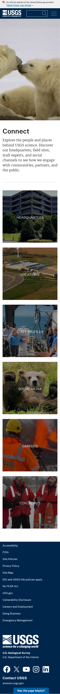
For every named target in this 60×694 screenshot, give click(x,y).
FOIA (6, 552)
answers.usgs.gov (13, 683)
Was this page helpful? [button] (31, 690)
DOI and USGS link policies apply (22, 579)
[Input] (37, 13)
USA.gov (8, 593)
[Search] (44, 13)
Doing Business (12, 613)
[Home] (12, 16)
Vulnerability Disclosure (17, 600)
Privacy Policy (11, 566)
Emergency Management (17, 620)
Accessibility (10, 545)
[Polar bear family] (30, 69)
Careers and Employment (18, 606)
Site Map (8, 572)
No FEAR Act (10, 586)
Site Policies (10, 559)
